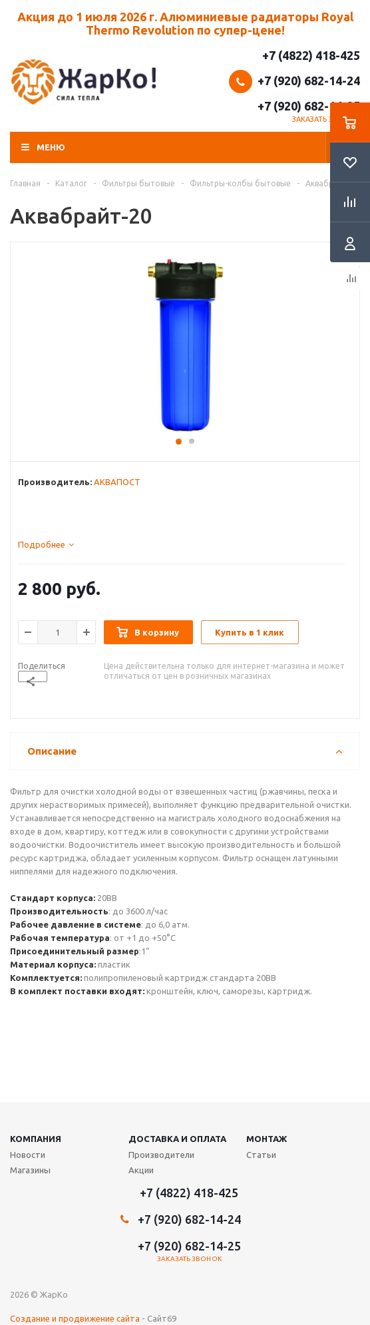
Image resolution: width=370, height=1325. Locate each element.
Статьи (261, 1154)
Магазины (30, 1170)
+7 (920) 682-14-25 (309, 106)
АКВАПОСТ (117, 481)
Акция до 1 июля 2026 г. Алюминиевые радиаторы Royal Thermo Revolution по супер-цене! (185, 23)
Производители (161, 1154)
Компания (35, 1138)
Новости (27, 1154)
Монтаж (266, 1138)
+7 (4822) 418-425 (311, 55)
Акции (141, 1170)
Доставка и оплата (177, 1138)
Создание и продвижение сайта (75, 1318)
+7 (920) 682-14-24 (309, 81)
